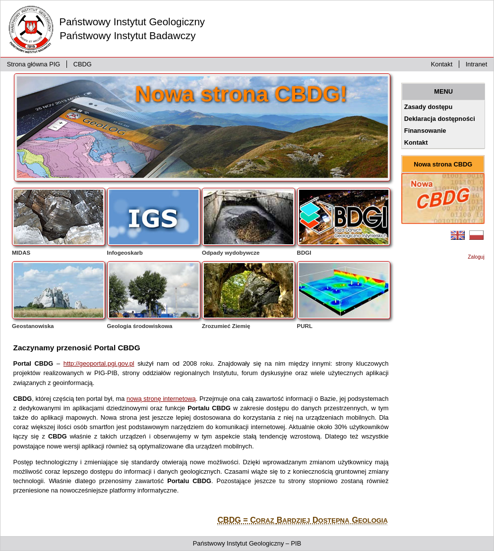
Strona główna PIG (33, 64)
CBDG (82, 64)
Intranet (476, 64)
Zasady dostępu (428, 106)
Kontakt (441, 64)
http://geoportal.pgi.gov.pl (98, 363)
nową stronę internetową (161, 398)
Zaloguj (476, 257)
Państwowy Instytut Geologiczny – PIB (247, 543)
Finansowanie (425, 130)
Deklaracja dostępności (439, 118)
